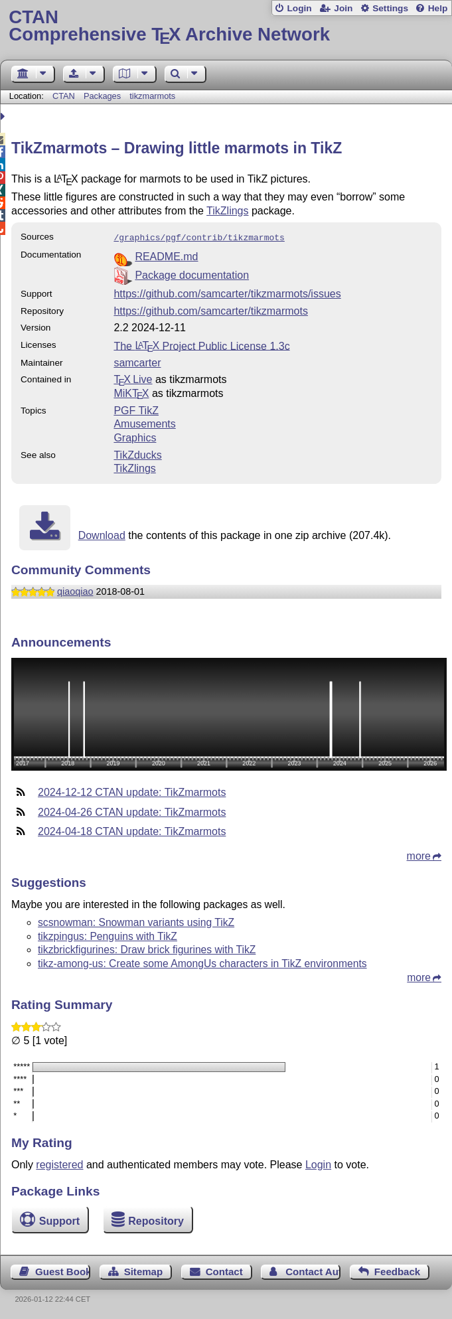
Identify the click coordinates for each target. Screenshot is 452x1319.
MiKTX (131, 392)
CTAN (63, 96)
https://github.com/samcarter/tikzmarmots (210, 309)
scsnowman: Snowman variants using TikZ (136, 921)
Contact (224, 1270)
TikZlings (227, 210)
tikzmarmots (152, 96)
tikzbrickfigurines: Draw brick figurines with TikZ (147, 948)
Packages (103, 96)
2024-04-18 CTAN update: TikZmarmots (132, 830)
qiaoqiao (75, 590)
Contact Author (312, 1270)
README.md (166, 255)
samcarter (137, 361)
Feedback (397, 1270)
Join (343, 8)
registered (59, 1163)
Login (299, 8)
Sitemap (143, 1270)
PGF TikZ (136, 409)
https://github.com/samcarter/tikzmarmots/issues (226, 292)
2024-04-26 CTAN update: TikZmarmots (132, 810)
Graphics (134, 436)
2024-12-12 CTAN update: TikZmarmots (132, 791)
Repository (156, 1219)
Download (101, 534)
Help (438, 8)
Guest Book (62, 1270)
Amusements (144, 422)
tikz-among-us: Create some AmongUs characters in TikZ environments (202, 962)
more (419, 854)
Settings (390, 8)
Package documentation (192, 273)
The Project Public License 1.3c (201, 344)
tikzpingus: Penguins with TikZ (107, 935)
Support (59, 1219)
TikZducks (137, 453)
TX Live (132, 378)
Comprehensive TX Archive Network (226, 26)
